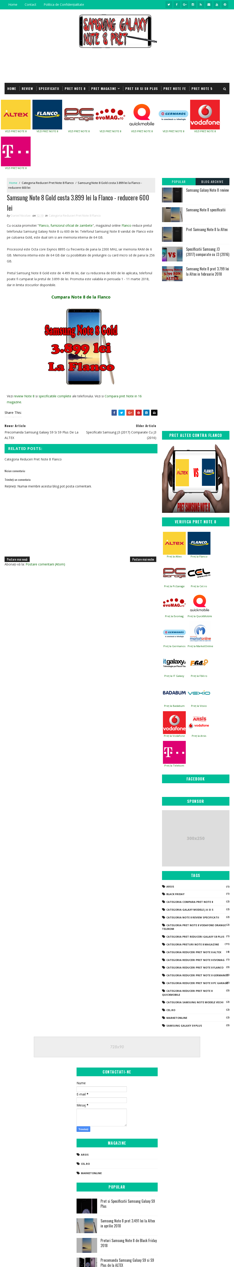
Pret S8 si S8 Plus (141, 88)
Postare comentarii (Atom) (45, 564)
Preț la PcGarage (174, 586)
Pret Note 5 (202, 88)
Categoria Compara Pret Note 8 (189, 902)
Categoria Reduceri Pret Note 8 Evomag (195, 960)
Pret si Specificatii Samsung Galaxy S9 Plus (128, 1203)
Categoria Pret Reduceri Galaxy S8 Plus (195, 936)
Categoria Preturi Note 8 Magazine (192, 944)
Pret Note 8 (75, 88)
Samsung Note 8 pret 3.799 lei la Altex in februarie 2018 (207, 271)
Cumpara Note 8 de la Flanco (81, 297)
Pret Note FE (174, 88)
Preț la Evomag (174, 616)
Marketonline (176, 1018)
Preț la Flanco (199, 556)
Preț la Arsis (199, 735)
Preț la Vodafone (174, 735)
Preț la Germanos (174, 646)
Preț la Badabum (174, 705)
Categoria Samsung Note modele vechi (194, 1002)
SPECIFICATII (49, 88)
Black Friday (175, 894)
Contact (30, 4)
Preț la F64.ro (199, 676)
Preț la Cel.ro (199, 586)
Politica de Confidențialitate (64, 4)
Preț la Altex (174, 556)
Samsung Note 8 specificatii (206, 210)
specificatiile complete (55, 396)
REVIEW (27, 88)
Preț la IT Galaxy (174, 676)
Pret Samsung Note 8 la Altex (207, 229)
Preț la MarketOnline (200, 646)
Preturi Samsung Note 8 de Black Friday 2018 (129, 1243)
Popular (179, 181)
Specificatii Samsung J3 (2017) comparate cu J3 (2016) (207, 251)
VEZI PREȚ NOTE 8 (16, 131)
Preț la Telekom (174, 765)
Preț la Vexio (199, 705)
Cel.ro (170, 1010)
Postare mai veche (143, 559)
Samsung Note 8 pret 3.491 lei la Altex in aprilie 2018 (128, 1223)
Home (12, 4)
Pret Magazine (103, 88)
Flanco (126, 225)
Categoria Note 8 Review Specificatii (192, 917)
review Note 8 (24, 396)
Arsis (170, 886)
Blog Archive (212, 181)
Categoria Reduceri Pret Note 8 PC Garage (197, 983)
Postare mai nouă (17, 559)
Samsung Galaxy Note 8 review (207, 190)
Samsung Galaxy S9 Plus (184, 1025)
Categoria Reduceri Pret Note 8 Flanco (48, 183)
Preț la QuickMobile (200, 616)
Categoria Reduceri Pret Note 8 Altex (193, 952)
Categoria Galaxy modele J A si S (189, 909)
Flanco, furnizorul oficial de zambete (66, 225)
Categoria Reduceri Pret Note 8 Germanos (197, 975)
